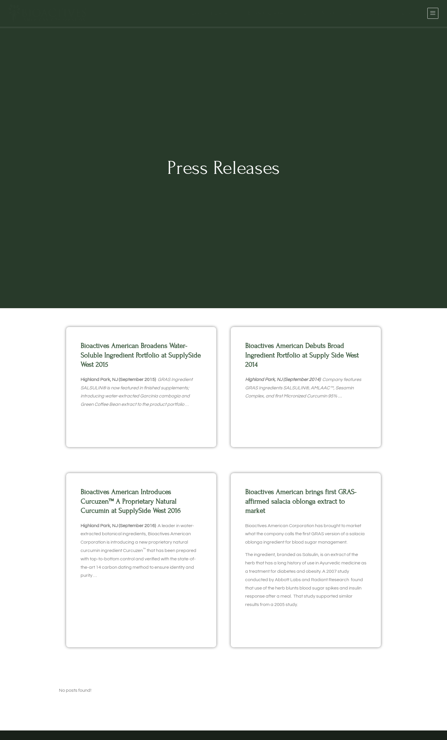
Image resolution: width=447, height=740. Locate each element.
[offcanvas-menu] (432, 13)
